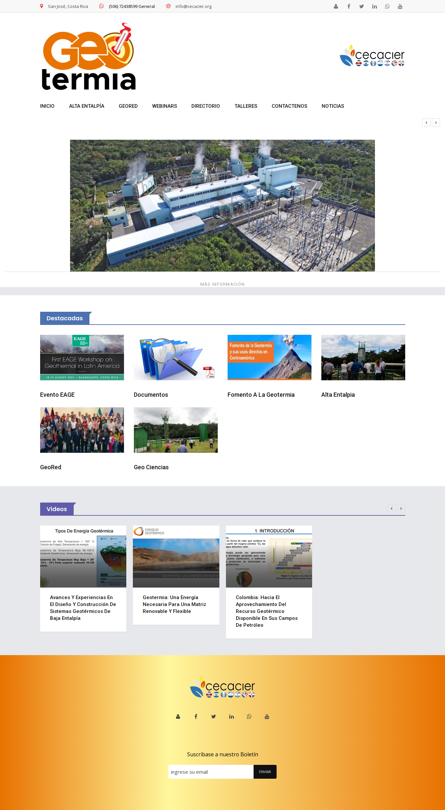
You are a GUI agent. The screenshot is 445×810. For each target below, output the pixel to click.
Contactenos (289, 106)
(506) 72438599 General (127, 6)
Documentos (151, 394)
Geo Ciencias (151, 467)
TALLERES (246, 106)
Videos (57, 509)
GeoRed (50, 467)
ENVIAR (265, 771)
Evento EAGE (57, 394)
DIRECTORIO (205, 106)
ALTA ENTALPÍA (86, 106)
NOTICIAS (333, 106)
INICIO (47, 106)
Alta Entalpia (338, 394)
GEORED (128, 106)
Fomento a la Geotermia (261, 394)
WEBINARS (164, 106)
